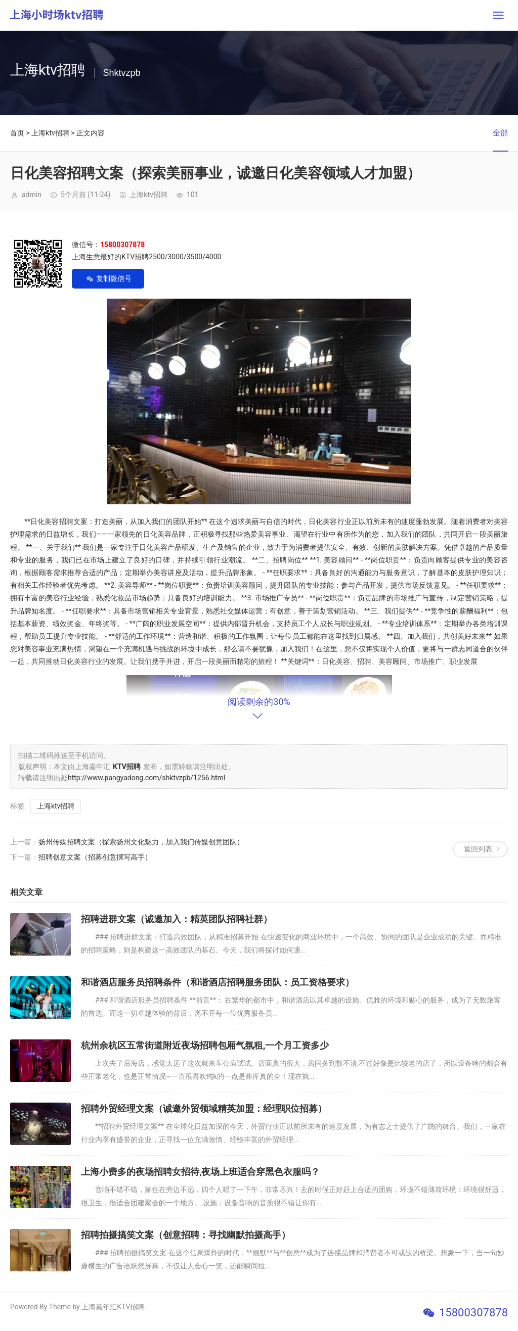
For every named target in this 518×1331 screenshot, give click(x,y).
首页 (17, 133)
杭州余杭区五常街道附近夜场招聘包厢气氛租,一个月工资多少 (205, 1045)
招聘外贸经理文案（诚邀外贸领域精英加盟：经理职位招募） (204, 1108)
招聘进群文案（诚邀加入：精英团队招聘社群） (176, 919)
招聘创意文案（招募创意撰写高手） (95, 857)
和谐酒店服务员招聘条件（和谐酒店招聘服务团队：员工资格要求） (217, 982)
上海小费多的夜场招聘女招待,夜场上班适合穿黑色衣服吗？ (200, 1171)
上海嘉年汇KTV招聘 (112, 1307)
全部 (500, 132)
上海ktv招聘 (50, 133)
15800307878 (473, 1312)
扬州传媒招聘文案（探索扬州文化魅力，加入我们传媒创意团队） (141, 842)
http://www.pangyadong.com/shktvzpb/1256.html (146, 778)
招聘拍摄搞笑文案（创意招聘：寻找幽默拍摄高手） (185, 1234)
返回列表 (478, 849)
